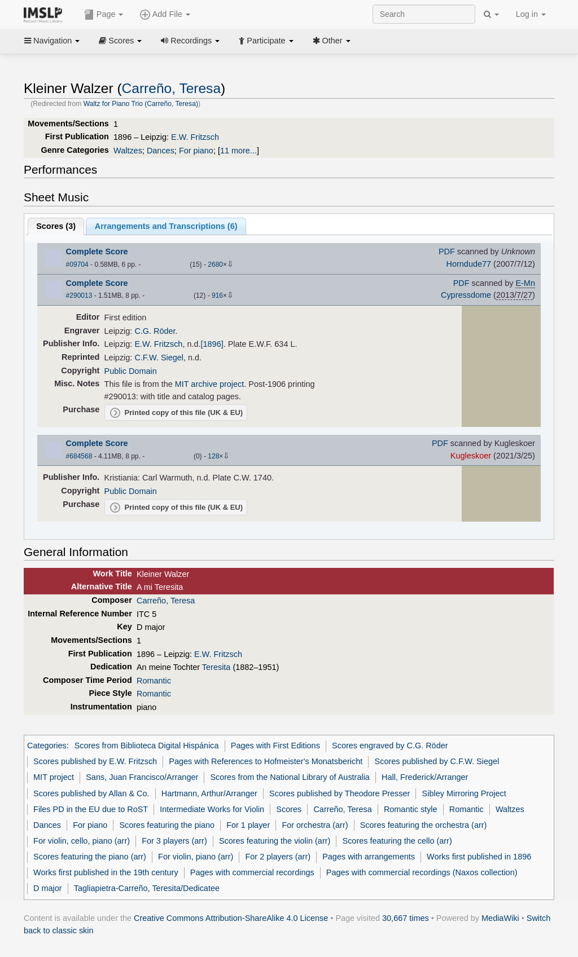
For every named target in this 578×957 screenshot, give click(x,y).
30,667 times (405, 918)
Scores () (56, 226)
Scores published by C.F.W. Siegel (437, 761)
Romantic (154, 680)
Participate (266, 40)
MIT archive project (209, 384)
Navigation (52, 40)
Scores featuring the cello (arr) (397, 840)
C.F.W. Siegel (158, 357)
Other (332, 40)
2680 (215, 264)
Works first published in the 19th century (105, 872)
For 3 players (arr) (174, 840)
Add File (165, 15)
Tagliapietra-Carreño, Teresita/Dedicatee (147, 888)
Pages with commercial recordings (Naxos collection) (422, 872)
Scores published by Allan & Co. (91, 793)
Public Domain (130, 371)
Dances (160, 150)
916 (217, 295)
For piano (196, 150)
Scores (120, 40)
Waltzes (127, 150)
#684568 (79, 456)
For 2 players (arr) (277, 856)
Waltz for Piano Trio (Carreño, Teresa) (141, 104)
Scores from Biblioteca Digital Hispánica (147, 745)
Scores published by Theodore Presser (339, 793)
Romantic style (410, 809)
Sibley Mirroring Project (464, 793)
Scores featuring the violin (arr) (274, 840)
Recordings (190, 40)
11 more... (238, 150)
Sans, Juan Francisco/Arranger (142, 777)
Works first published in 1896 (479, 856)
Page (104, 15)
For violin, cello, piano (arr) (81, 840)
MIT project (53, 777)
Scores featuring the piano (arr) (89, 856)
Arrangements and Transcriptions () (166, 226)
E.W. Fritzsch (195, 137)
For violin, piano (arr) (195, 856)
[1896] (212, 344)
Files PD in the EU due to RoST (90, 809)
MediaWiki (500, 918)
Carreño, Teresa (171, 88)
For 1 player (248, 825)
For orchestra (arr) (315, 825)
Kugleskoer (470, 455)
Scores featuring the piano (166, 825)
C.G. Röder (154, 331)
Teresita (216, 667)
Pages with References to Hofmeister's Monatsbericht (265, 761)
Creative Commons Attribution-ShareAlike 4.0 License (231, 918)
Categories (47, 745)
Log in (531, 14)
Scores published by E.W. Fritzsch (95, 761)
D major (47, 888)
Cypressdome (466, 294)
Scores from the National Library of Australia (289, 777)
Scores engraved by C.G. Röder (390, 745)
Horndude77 (468, 263)
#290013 (79, 295)
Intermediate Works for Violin (212, 809)
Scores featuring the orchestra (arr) (423, 825)
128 (213, 456)
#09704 (77, 264)
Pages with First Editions (275, 745)
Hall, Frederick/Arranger (425, 777)
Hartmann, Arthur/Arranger (209, 793)
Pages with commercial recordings (252, 872)
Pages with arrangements (368, 856)
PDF (447, 251)
